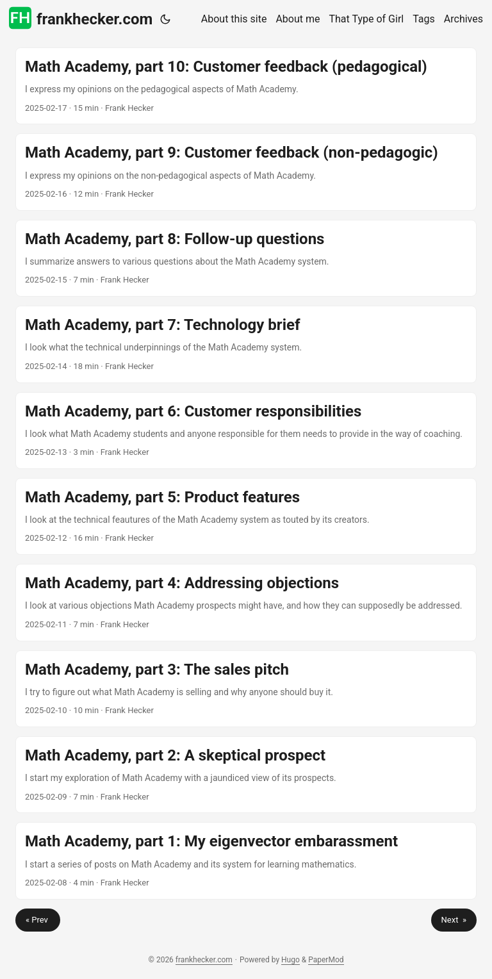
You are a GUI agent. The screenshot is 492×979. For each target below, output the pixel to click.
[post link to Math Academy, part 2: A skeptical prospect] (246, 774)
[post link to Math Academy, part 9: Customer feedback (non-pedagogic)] (246, 172)
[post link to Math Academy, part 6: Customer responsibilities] (246, 430)
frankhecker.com (80, 18)
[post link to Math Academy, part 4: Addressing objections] (246, 602)
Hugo (290, 959)
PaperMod (325, 959)
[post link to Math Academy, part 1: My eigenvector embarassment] (246, 860)
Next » (453, 920)
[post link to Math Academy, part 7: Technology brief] (246, 344)
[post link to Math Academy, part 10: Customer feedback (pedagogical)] (246, 86)
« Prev (38, 920)
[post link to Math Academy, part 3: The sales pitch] (246, 689)
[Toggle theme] (165, 19)
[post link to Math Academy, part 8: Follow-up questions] (246, 258)
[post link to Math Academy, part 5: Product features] (246, 516)
